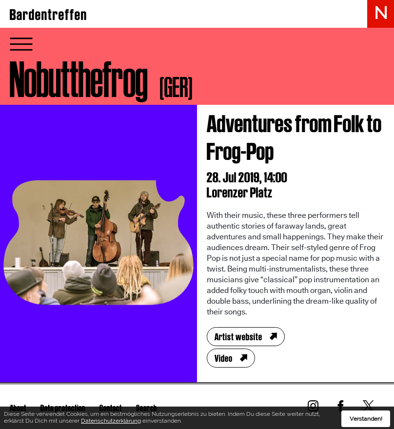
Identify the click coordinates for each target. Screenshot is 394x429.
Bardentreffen (48, 14)
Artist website (238, 337)
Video (224, 358)
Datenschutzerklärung (111, 422)
